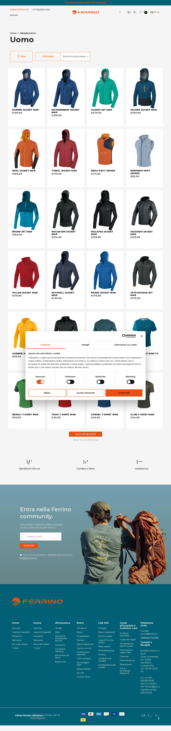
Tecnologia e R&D (83, 669)
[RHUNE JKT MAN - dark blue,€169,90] (26, 210)
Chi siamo (81, 633)
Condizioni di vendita (104, 665)
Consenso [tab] (45, 345)
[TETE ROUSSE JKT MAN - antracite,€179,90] (144, 271)
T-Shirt (15, 653)
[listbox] (75, 58)
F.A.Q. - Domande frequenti (125, 676)
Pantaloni (17, 641)
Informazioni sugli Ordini (126, 656)
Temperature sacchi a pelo (126, 650)
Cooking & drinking (60, 655)
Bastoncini (60, 667)
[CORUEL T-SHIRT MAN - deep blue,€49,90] (105, 415)
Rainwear (17, 645)
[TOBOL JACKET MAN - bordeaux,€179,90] (66, 149)
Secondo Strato (20, 649)
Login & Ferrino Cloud (106, 646)
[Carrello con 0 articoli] (143, 14)
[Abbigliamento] (19, 11)
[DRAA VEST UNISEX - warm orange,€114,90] (105, 149)
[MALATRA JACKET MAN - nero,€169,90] (105, 210)
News (79, 637)
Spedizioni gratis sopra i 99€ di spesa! (85, 2)
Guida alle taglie (128, 645)
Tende (58, 633)
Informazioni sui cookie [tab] (125, 345)
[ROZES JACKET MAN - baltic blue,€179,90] (105, 271)
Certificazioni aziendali (83, 658)
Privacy (102, 660)
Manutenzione (127, 666)
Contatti (102, 633)
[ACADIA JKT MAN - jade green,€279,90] (105, 88)
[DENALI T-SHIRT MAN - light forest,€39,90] (26, 415)
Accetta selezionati (85, 393)
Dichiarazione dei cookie (107, 671)
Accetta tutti (124, 393)
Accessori (60, 650)
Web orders (104, 652)
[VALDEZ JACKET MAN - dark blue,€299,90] (144, 88)
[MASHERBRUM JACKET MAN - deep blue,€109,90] (66, 88)
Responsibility (83, 674)
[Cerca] (135, 14)
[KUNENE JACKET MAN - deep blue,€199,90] (26, 88)
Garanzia (124, 662)
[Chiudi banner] (142, 336)
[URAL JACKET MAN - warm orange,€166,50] (26, 149)
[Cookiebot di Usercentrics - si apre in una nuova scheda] (124, 336)
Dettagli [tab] (85, 345)
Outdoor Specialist (124, 640)
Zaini (57, 637)
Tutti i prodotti (84, 664)
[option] (29, 467)
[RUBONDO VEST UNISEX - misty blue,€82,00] (144, 149)
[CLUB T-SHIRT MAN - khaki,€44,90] (144, 415)
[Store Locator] (122, 14)
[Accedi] (129, 14)
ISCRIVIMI (32, 550)
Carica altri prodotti (85, 436)
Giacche (16, 633)
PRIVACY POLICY (28, 563)
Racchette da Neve (62, 662)
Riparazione (126, 670)
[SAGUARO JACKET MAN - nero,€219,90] (144, 210)
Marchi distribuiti (85, 649)
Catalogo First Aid (149, 643)
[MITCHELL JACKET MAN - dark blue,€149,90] (66, 271)
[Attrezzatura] (41, 11)
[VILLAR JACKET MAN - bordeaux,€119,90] (26, 271)
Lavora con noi (84, 653)
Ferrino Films (83, 682)
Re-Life (80, 678)
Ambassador (83, 641)
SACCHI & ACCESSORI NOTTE (61, 644)
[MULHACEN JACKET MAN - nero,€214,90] (66, 210)
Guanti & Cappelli (20, 637)
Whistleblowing (106, 656)
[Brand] (14, 16)
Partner (80, 645)
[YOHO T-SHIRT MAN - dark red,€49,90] (66, 415)
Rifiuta (47, 393)
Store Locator (105, 641)
